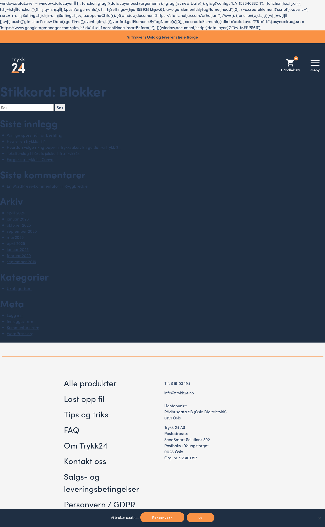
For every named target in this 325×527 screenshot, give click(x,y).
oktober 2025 (19, 225)
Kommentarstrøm (23, 327)
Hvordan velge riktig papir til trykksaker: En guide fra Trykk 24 (64, 147)
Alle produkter (90, 383)
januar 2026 (18, 219)
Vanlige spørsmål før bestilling (34, 135)
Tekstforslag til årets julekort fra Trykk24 (43, 153)
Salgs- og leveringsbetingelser (101, 482)
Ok (200, 517)
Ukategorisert (19, 288)
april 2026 (16, 213)
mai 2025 (15, 237)
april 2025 (16, 243)
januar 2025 (18, 249)
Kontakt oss (85, 460)
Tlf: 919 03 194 (177, 383)
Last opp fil (84, 398)
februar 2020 (19, 255)
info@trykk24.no (179, 393)
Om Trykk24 (85, 445)
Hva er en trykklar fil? (26, 141)
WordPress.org (20, 333)
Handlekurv (290, 65)
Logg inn (15, 315)
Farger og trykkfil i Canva (30, 159)
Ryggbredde (76, 186)
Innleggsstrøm (20, 321)
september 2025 (22, 231)
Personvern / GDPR (99, 504)
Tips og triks (86, 414)
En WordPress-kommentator (33, 186)
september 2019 (21, 261)
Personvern (162, 517)
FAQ (71, 429)
